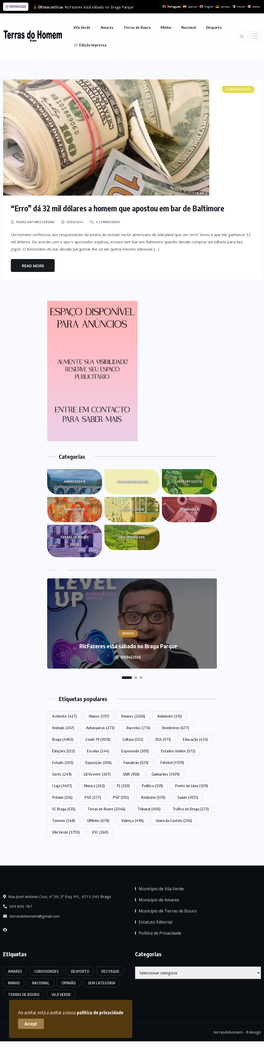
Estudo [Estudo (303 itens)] (62, 762)
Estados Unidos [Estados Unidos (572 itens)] (178, 750)
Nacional (188, 27)
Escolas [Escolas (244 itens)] (98, 750)
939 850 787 (17, 906)
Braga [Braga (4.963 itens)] (62, 739)
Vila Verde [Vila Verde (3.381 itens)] (61, 994)
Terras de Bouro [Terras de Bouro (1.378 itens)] (23, 994)
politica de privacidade (100, 1012)
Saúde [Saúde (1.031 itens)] (187, 797)
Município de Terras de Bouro (168, 911)
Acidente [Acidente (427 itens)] (64, 715)
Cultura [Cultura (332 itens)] (132, 739)
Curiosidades (132, 481)
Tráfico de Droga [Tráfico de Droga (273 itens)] (190, 808)
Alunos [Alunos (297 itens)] (99, 715)
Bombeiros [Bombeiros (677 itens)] (175, 727)
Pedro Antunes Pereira (35, 222)
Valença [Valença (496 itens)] (132, 820)
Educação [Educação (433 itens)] (195, 739)
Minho (166, 27)
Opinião (189, 509)
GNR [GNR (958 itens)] (131, 773)
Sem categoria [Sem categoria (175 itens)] (101, 982)
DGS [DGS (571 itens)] (163, 739)
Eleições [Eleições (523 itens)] (63, 750)
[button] (127, 677)
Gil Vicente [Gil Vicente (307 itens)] (97, 773)
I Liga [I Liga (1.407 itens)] (62, 785)
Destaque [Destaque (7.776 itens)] (110, 971)
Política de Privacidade (160, 933)
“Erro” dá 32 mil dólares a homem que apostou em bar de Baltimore (118, 208)
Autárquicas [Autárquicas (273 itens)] (100, 727)
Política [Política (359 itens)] (152, 785)
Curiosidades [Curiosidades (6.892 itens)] (46, 971)
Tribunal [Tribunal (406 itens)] (148, 808)
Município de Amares (159, 900)
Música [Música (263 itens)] (94, 785)
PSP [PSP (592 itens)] (121, 797)
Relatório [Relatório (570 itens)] (153, 797)
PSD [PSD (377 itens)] (93, 797)
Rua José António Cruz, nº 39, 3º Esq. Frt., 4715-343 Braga (57, 896)
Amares (107, 27)
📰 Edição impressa (89, 45)
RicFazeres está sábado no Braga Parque (99, 7)
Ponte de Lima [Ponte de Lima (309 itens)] (191, 785)
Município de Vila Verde (161, 889)
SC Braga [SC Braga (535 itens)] (63, 808)
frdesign (253, 1032)
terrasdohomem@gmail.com (31, 916)
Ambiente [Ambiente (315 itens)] (169, 715)
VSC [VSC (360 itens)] (100, 831)
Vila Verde (81, 27)
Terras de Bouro (137, 27)
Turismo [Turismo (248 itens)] (63, 820)
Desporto (213, 27)
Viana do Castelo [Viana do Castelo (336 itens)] (174, 820)
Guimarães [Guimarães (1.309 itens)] (165, 773)
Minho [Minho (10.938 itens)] (14, 982)
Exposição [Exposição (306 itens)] (98, 762)
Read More (33, 265)
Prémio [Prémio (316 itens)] (62, 797)
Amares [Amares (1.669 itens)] (15, 971)
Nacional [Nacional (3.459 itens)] (41, 982)
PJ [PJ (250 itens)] (123, 785)
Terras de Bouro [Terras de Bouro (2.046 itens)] (106, 808)
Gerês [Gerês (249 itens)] (61, 773)
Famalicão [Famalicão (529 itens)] (135, 762)
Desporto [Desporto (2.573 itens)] (80, 971)
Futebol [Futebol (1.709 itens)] (172, 762)
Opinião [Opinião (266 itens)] (69, 982)
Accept (31, 1023)
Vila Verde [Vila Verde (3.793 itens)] (66, 831)
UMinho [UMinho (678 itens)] (98, 820)
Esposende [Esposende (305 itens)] (135, 750)
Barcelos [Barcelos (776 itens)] (138, 727)
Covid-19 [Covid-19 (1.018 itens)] (97, 739)
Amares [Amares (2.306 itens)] (133, 715)
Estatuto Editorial (155, 922)
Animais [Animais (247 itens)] (63, 727)
